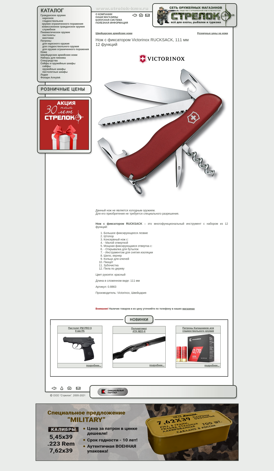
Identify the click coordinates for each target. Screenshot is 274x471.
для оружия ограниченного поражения (65, 49)
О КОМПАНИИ (104, 14)
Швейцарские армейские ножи (59, 55)
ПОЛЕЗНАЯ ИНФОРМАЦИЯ (112, 22)
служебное (49, 29)
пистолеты (48, 35)
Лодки (44, 74)
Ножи (44, 52)
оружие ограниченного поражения (62, 23)
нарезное (48, 18)
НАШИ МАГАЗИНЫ (107, 17)
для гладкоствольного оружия (60, 46)
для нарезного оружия (56, 43)
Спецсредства (49, 60)
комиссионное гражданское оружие (63, 26)
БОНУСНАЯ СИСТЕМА (109, 20)
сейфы (46, 66)
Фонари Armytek (50, 77)
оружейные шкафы (54, 69)
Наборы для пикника (53, 57)
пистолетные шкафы (55, 72)
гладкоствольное (52, 21)
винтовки (48, 38)
